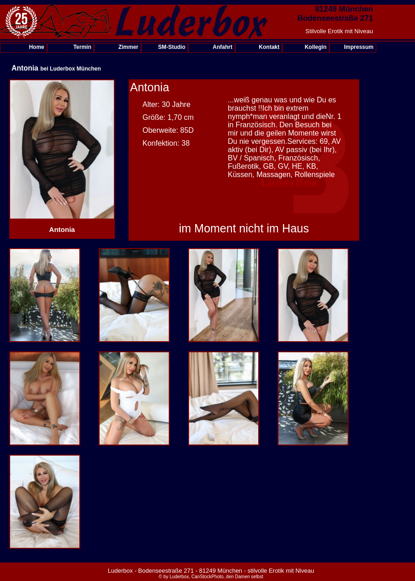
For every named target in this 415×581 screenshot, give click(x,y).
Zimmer (128, 47)
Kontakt (269, 47)
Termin (82, 47)
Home (36, 47)
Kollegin (315, 47)
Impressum (359, 47)
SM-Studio (171, 47)
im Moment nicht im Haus (244, 228)
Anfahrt (222, 47)
